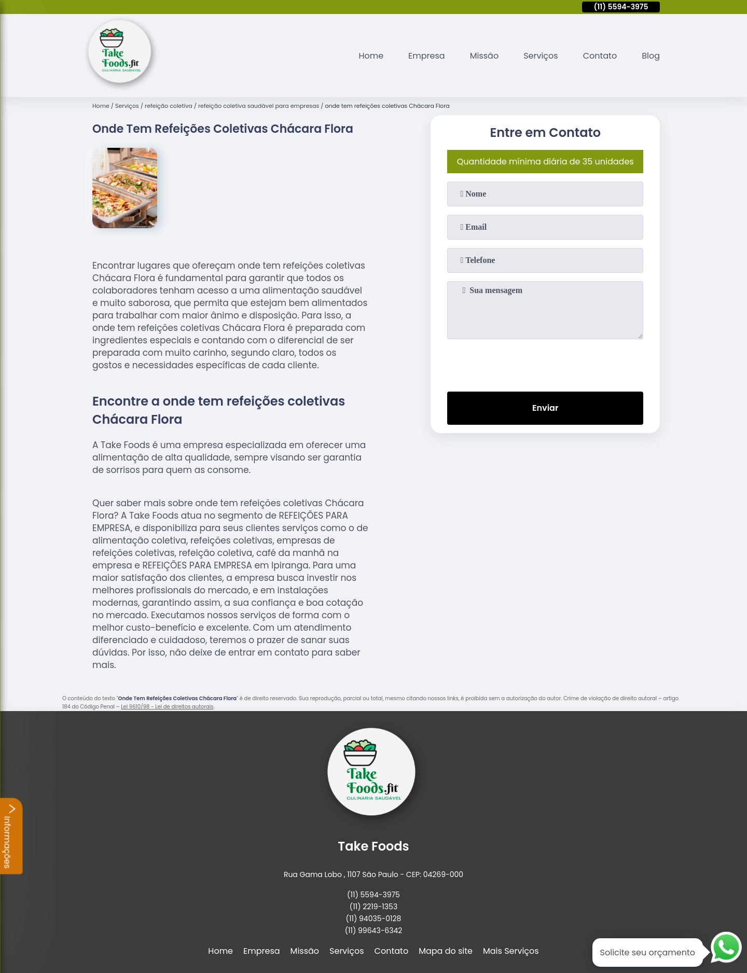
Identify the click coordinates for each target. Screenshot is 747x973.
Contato (600, 56)
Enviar (545, 408)
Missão (484, 56)
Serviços (540, 56)
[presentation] (545, 363)
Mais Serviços (511, 951)
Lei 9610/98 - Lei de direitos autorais (167, 707)
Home (370, 56)
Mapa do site (446, 951)
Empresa (426, 56)
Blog (651, 56)
